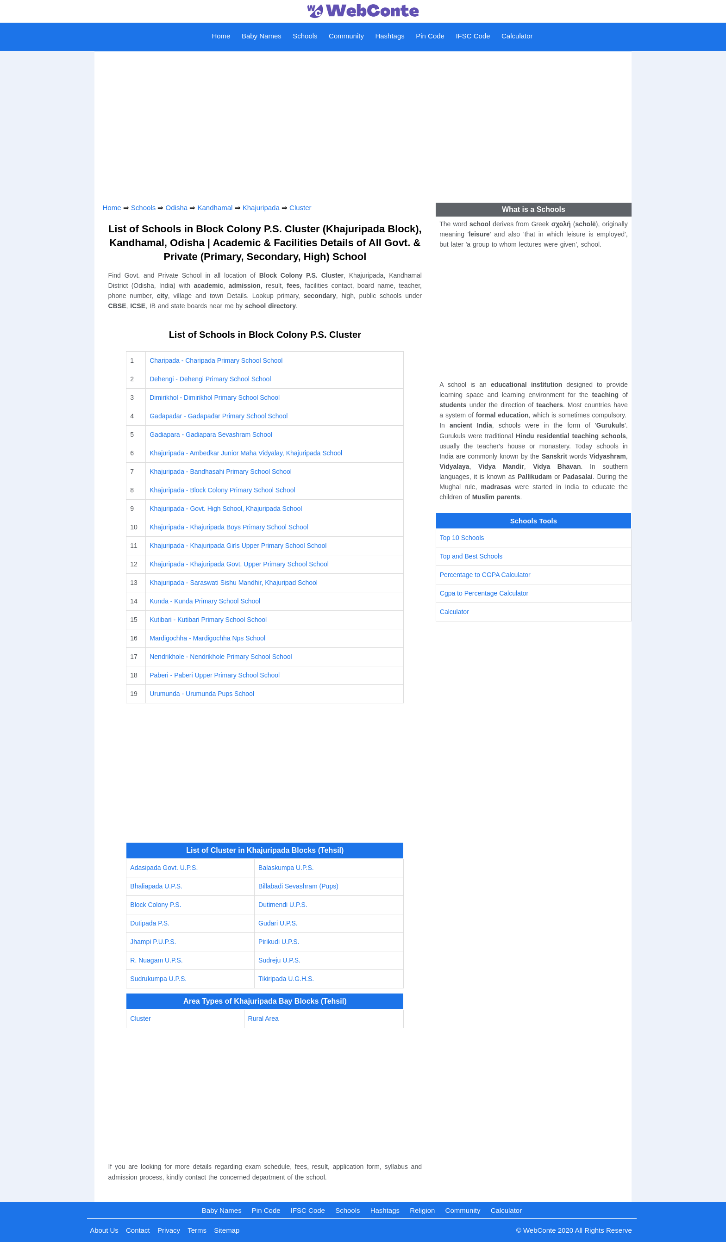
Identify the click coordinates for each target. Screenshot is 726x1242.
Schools (305, 36)
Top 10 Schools (462, 537)
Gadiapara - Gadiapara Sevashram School (211, 434)
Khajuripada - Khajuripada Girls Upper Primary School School (238, 545)
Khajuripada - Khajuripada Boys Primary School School (229, 527)
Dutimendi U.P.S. (282, 904)
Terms (197, 1230)
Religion (422, 1210)
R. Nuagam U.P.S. (156, 960)
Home (221, 36)
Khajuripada (261, 207)
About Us (104, 1230)
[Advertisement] (363, 123)
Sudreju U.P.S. (279, 960)
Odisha (177, 207)
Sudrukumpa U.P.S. (158, 978)
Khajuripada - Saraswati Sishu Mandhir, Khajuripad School (234, 582)
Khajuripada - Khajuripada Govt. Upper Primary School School (239, 564)
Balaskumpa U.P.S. (286, 867)
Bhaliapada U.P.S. (156, 886)
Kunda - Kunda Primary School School (205, 601)
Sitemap (226, 1230)
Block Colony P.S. (155, 904)
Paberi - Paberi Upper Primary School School (215, 675)
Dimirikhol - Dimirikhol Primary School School (215, 397)
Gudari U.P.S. (278, 923)
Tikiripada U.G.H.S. (286, 978)
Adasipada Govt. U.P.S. (164, 867)
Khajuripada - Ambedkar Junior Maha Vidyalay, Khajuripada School (246, 453)
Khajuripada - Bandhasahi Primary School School (221, 471)
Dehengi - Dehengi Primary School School (210, 379)
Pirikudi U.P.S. (278, 941)
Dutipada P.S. (149, 923)
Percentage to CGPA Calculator (485, 574)
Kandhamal (214, 207)
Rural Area (263, 1018)
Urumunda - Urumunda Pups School (202, 693)
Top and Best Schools (471, 556)
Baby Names (262, 36)
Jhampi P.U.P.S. (153, 941)
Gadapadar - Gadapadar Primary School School (219, 416)
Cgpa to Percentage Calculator (484, 593)
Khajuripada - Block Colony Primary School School (222, 490)
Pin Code (430, 36)
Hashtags (389, 36)
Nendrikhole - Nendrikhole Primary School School (221, 656)
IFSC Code (473, 36)
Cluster (300, 207)
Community (346, 36)
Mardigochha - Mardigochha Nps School (207, 638)
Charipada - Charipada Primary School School (216, 360)
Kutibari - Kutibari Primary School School (208, 619)
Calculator (517, 36)
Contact (138, 1230)
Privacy (168, 1230)
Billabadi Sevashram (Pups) (298, 886)
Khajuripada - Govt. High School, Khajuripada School (226, 508)
